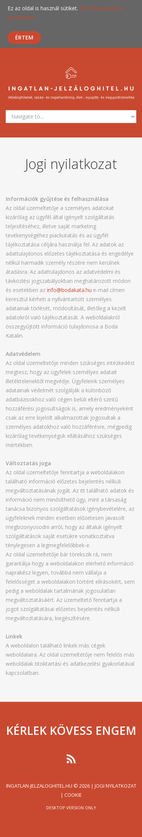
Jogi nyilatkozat (115, 785)
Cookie (73, 794)
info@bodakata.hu (69, 290)
